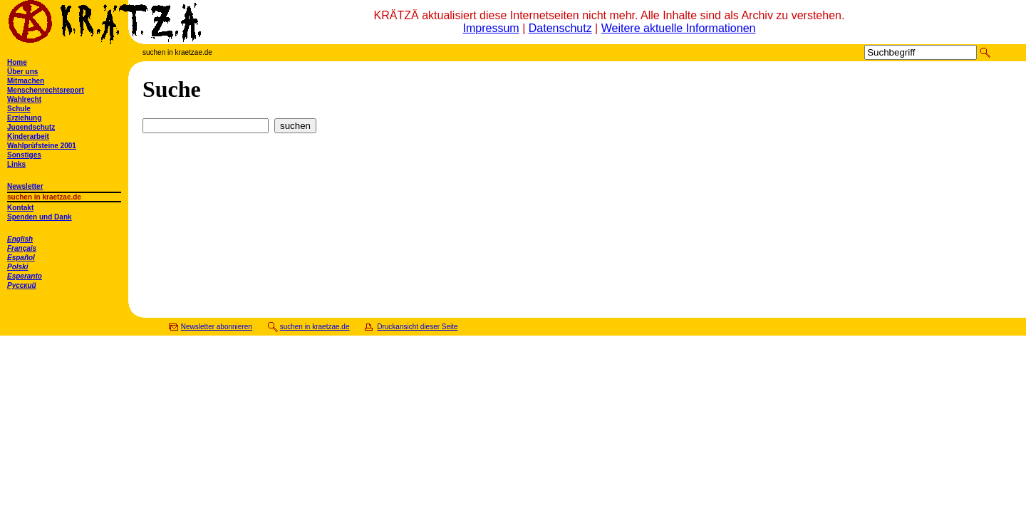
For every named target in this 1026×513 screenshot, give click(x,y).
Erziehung (24, 118)
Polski (17, 267)
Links (16, 164)
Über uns (22, 72)
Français (21, 248)
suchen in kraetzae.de (315, 327)
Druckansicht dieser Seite (417, 327)
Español (21, 257)
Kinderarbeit (28, 136)
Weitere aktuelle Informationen (678, 28)
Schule (19, 109)
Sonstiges (24, 155)
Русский (21, 285)
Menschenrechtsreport (45, 90)
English (20, 239)
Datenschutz (560, 28)
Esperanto (24, 276)
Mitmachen (25, 81)
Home (17, 62)
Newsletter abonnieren (216, 327)
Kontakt (20, 208)
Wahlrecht (24, 99)
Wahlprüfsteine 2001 (41, 146)
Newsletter (25, 186)
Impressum (491, 28)
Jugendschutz (31, 127)
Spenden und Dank (39, 217)
